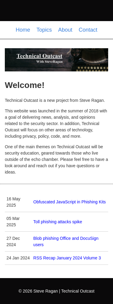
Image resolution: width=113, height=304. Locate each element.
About (66, 30)
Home (24, 30)
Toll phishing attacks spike (57, 221)
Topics (44, 30)
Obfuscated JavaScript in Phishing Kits (69, 201)
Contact (88, 30)
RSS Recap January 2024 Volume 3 (67, 257)
